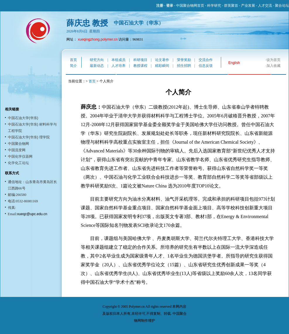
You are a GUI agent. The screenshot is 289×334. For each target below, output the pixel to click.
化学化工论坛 (18, 163)
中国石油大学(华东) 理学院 (29, 137)
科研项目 (140, 60)
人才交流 (265, 6)
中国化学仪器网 (20, 156)
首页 (73, 60)
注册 (159, 6)
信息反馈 (206, 66)
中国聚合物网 (18, 144)
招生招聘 (184, 66)
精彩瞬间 (162, 66)
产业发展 (248, 6)
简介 (73, 66)
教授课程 (140, 66)
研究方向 (97, 60)
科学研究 (214, 6)
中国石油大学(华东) (23, 118)
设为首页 (273, 60)
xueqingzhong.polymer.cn (98, 39)
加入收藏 (273, 66)
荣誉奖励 (184, 60)
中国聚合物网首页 (190, 6)
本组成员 (118, 60)
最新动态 (97, 66)
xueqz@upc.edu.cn (32, 214)
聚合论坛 (282, 6)
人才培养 (118, 66)
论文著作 (162, 60)
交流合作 (206, 60)
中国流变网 (16, 150)
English (234, 63)
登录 (169, 6)
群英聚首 (231, 6)
